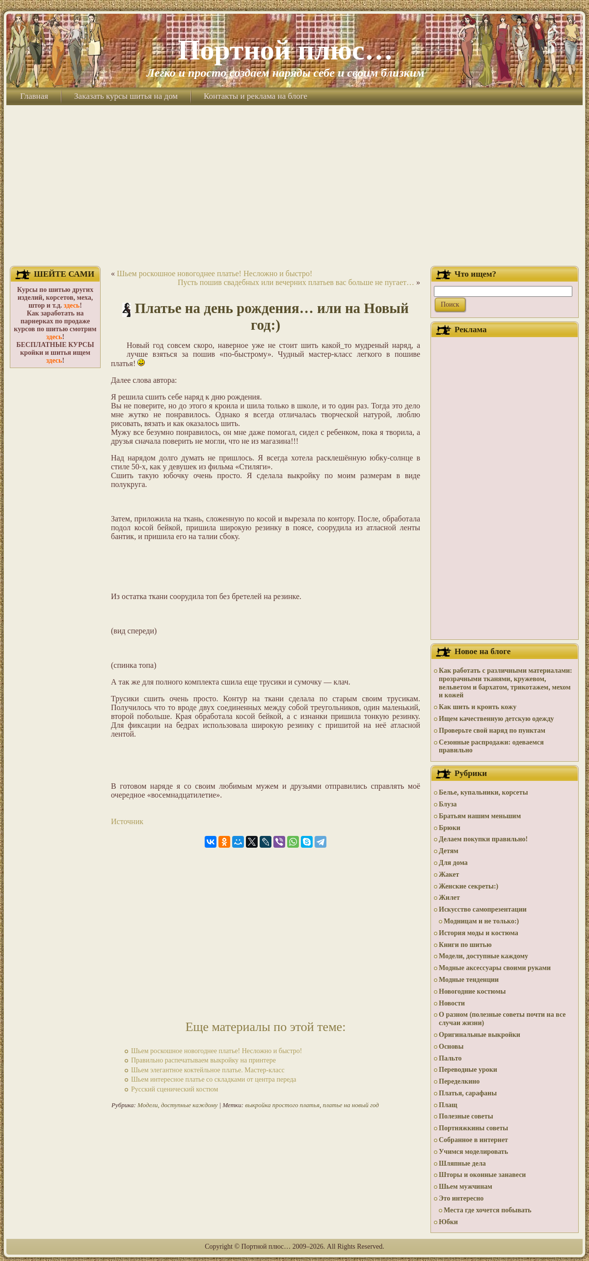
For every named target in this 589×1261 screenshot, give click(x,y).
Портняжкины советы (473, 1128)
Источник (127, 821)
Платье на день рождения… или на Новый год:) (272, 316)
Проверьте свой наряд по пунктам (492, 730)
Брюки (449, 827)
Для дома (453, 862)
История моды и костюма (478, 933)
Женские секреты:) (468, 886)
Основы (451, 1046)
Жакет (449, 874)
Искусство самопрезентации (483, 909)
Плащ (448, 1105)
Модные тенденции (469, 979)
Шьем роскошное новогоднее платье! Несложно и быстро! (214, 273)
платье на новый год (350, 1105)
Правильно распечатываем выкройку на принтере (203, 1060)
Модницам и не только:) (481, 921)
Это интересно (461, 1198)
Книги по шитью (465, 944)
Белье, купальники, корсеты (483, 792)
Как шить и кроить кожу (477, 707)
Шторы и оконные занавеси (482, 1174)
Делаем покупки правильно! (483, 839)
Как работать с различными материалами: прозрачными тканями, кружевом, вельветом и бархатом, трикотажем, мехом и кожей (505, 683)
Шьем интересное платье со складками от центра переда (213, 1079)
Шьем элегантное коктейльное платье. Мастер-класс (208, 1070)
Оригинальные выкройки (479, 1034)
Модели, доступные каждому (177, 1105)
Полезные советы (466, 1116)
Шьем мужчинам (465, 1186)
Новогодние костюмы (472, 991)
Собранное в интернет (473, 1140)
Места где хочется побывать (488, 1210)
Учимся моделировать (473, 1151)
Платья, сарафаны (468, 1093)
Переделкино (459, 1081)
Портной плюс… (285, 50)
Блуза (448, 804)
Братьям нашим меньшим (480, 816)
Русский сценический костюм (174, 1089)
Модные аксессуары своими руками (495, 968)
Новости (452, 1003)
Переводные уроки (468, 1069)
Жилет (449, 897)
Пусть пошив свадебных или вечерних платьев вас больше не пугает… (296, 282)
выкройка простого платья (282, 1105)
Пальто (450, 1058)
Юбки (448, 1222)
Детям (448, 851)
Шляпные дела (462, 1163)
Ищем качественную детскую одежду (496, 718)
